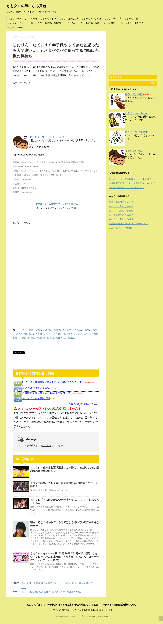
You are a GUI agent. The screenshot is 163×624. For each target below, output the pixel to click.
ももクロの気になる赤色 (121, 206)
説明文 (59, 338)
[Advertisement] (56, 110)
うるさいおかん (134, 150)
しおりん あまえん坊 (68, 18)
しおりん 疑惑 (108, 23)
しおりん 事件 (125, 23)
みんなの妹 (21, 334)
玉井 (33, 338)
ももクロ (55, 334)
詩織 (52, 338)
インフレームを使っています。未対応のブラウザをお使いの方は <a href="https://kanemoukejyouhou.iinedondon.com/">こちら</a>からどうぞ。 (56, 404)
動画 (15, 338)
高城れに (71, 338)
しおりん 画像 (31, 18)
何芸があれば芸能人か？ (121, 202)
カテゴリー (67, 329)
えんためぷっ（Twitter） (121, 228)
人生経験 (94, 334)
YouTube (56, 329)
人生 (86, 334)
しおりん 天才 (35, 23)
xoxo (48, 329)
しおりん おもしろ (74, 23)
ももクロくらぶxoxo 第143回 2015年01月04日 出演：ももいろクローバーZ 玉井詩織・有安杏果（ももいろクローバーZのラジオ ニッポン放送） (64, 557)
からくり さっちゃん (136, 113)
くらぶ (78, 329)
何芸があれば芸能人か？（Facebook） (128, 223)
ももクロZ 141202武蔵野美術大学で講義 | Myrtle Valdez (51, 591)
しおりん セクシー (16, 23)
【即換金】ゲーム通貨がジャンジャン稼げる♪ (56, 204)
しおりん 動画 (14, 18)
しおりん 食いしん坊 (91, 18)
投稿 (24, 338)
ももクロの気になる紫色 (121, 219)
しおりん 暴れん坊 (112, 18)
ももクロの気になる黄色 (26, 6)
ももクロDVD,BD (16, 27)
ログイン (46, 445)
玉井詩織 (41, 338)
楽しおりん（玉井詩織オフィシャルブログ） (131, 179)
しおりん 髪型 (131, 18)
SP (43, 329)
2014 (38, 329)
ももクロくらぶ (69, 334)
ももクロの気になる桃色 (121, 210)
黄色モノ (139, 23)
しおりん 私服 (92, 23)
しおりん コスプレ (53, 23)
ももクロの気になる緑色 (121, 215)
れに (80, 334)
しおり (85, 329)
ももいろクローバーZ (39, 334)
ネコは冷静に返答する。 (139, 132)
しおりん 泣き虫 (48, 18)
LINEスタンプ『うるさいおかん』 (48, 137)
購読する (116, 76)
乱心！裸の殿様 (134, 94)
